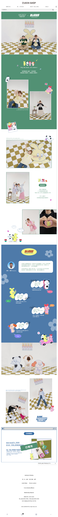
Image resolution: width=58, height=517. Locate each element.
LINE (27, 479)
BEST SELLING (34, 6)
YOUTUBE (31, 479)
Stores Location (32, 483)
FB (22, 479)
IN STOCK (20, 6)
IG (24, 479)
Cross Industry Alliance (29, 488)
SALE (47, 6)
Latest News (24, 483)
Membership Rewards (29, 492)
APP (35, 479)
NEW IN (8, 6)
